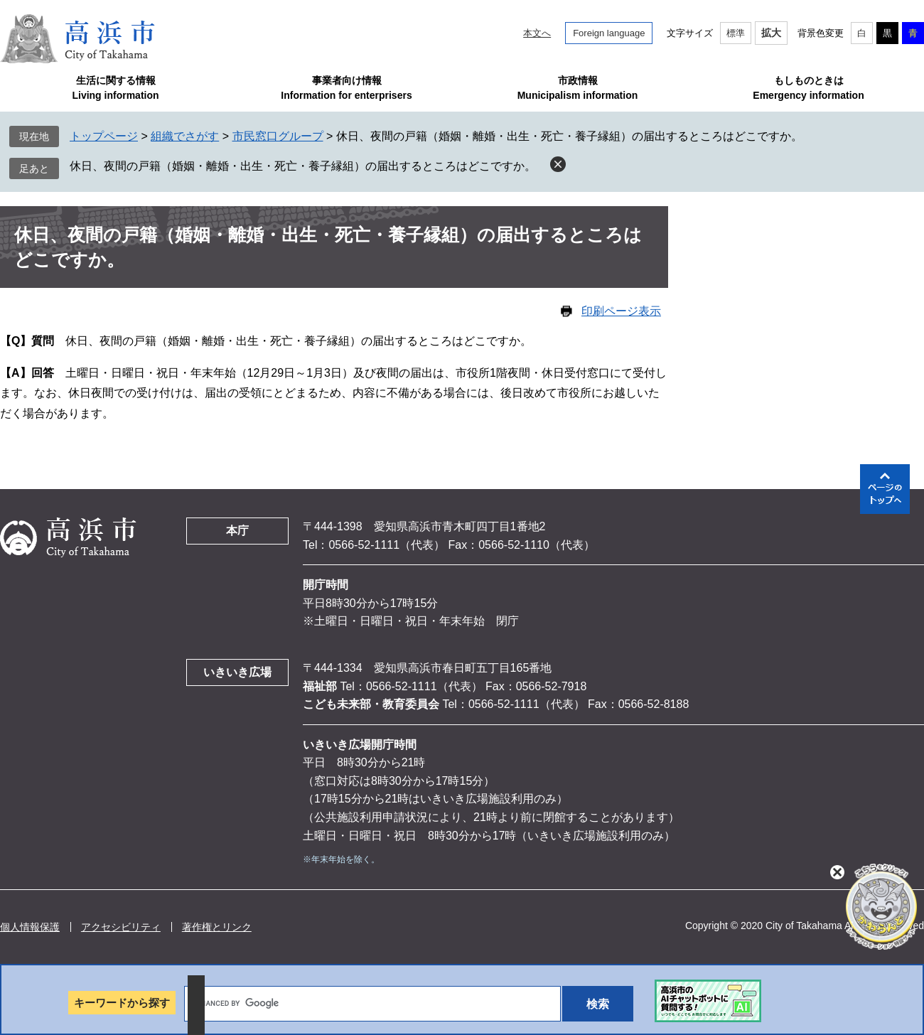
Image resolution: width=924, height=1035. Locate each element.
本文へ (537, 33)
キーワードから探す (122, 1003)
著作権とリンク (217, 927)
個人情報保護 (30, 927)
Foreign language (609, 33)
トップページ (104, 136)
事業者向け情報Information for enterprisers (346, 88)
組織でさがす (185, 136)
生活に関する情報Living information (115, 88)
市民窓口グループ (277, 136)
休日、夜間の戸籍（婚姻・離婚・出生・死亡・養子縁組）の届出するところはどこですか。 (303, 166)
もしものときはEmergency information (808, 88)
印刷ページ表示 (621, 311)
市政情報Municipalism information (577, 88)
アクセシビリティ (121, 927)
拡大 (771, 32)
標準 (735, 33)
